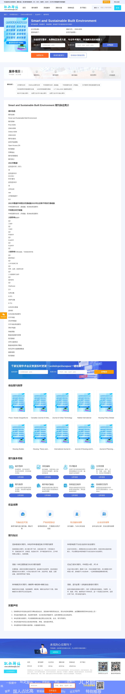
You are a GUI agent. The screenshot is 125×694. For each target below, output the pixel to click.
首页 (24, 8)
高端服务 (47, 8)
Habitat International (84, 418)
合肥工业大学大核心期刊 (57, 93)
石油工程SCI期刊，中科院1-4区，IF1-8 (82, 564)
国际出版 (59, 8)
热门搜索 (40, 666)
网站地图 (117, 2)
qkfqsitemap (72, 666)
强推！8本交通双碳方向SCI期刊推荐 (26, 564)
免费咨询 (39, 55)
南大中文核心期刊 (22, 93)
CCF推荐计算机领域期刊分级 (91, 85)
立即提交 (53, 690)
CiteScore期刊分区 (26, 14)
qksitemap (61, 666)
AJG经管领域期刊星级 (44, 89)
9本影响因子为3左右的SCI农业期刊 (81, 544)
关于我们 (83, 8)
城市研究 (46, 14)
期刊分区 (29, 666)
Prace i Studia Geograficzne (18, 418)
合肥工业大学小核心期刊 (38, 93)
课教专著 (61, 662)
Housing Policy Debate (106, 418)
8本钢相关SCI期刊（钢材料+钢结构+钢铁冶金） (31, 584)
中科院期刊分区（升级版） (71, 85)
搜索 (117, 8)
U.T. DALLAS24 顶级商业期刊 (63, 89)
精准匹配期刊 (59, 55)
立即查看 (20, 477)
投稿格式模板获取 (78, 55)
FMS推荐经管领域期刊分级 (25, 89)
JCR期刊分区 (21, 85)
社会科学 (38, 14)
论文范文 (51, 662)
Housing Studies (18, 449)
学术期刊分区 (14, 14)
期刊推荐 (35, 8)
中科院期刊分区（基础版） (51, 85)
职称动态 (71, 8)
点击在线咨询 (10, 671)
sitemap (50, 666)
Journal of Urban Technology (62, 418)
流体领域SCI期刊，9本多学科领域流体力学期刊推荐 (32, 544)
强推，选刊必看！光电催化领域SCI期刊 (82, 584)
